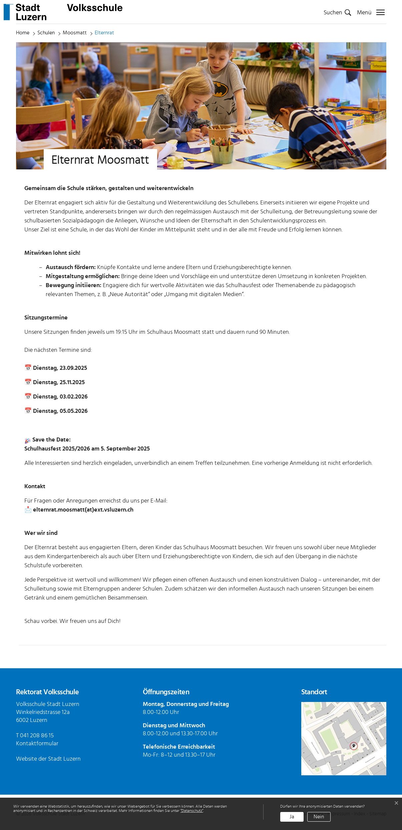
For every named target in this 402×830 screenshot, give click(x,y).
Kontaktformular (37, 744)
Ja (292, 816)
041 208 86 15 (37, 736)
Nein (319, 816)
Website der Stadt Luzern (48, 759)
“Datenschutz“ (191, 811)
